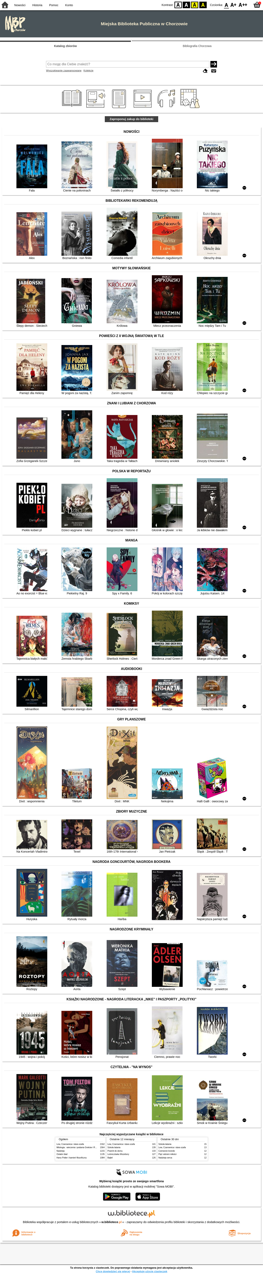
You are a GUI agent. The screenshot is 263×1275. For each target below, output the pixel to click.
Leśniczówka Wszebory (118, 1154)
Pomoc (53, 5)
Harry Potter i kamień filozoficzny (72, 1158)
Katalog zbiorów (65, 46)
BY (203, 4)
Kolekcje (88, 70)
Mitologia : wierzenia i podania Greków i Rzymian (79, 1147)
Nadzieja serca (165, 1158)
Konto (69, 5)
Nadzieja (61, 1151)
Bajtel (110, 1158)
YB (195, 4)
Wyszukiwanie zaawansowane (64, 70)
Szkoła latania (113, 1147)
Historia (37, 5)
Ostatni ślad (62, 1154)
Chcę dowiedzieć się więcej (113, 1271)
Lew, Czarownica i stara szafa (70, 1144)
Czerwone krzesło (166, 1151)
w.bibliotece (112, 1222)
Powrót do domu (114, 1151)
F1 (233, 4)
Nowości (19, 5)
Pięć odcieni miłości (167, 1154)
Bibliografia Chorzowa (197, 46)
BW (186, 4)
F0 (226, 4)
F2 (243, 4)
